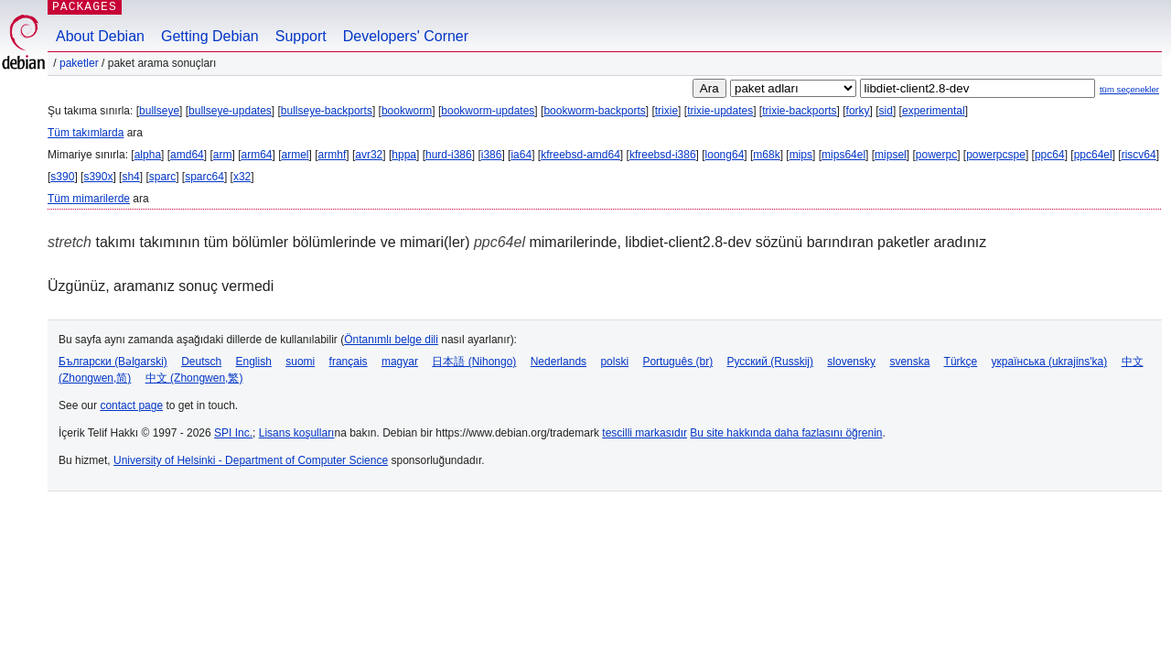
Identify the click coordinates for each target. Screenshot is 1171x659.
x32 (242, 176)
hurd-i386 (448, 154)
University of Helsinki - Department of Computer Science (250, 460)
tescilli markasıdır (644, 433)
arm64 (256, 154)
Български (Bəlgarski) (113, 361)
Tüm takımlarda (86, 132)
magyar (399, 361)
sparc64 (204, 176)
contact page (131, 405)
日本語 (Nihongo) (474, 361)
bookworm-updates (487, 110)
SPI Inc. (233, 433)
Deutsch (201, 361)
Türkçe (961, 361)
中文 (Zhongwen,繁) (194, 378)
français (348, 361)
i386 (491, 154)
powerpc (936, 154)
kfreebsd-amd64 (580, 154)
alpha (147, 154)
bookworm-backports (594, 110)
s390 (62, 176)
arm (222, 154)
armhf (332, 154)
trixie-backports (799, 110)
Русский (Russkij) (769, 361)
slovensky (851, 361)
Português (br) (677, 361)
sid (886, 110)
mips (801, 154)
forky (858, 110)
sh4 (130, 176)
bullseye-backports (326, 110)
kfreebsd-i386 (662, 154)
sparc (162, 176)
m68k (766, 154)
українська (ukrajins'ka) (1050, 361)
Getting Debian (210, 36)
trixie (666, 110)
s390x (98, 176)
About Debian (100, 36)
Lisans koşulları (297, 433)
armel (295, 154)
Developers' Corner (405, 36)
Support (301, 36)
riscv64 (1139, 154)
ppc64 (1050, 154)
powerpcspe (996, 154)
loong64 (725, 154)
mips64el (843, 154)
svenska (909, 361)
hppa (404, 154)
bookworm (406, 110)
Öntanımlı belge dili (391, 339)
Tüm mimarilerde (89, 198)
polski (614, 361)
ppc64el (1093, 154)
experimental (933, 110)
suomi (300, 361)
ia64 (521, 154)
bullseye (159, 110)
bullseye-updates (230, 110)
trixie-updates (720, 110)
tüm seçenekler (1129, 89)
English (254, 361)
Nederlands (558, 361)
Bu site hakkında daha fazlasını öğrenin (786, 433)
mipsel (891, 154)
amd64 (187, 154)
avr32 (368, 154)
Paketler (79, 63)
